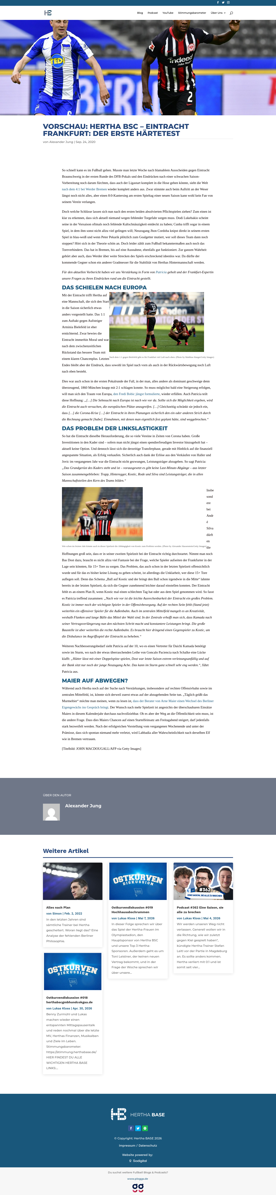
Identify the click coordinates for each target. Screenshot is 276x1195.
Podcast (153, 13)
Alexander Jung (61, 142)
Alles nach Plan (58, 907)
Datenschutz (148, 1145)
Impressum (127, 1145)
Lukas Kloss (61, 1008)
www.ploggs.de (138, 1178)
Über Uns (216, 13)
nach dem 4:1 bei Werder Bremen (84, 189)
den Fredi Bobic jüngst (129, 394)
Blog (140, 13)
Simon (57, 913)
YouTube (167, 13)
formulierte (152, 394)
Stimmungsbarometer (192, 13)
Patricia (161, 272)
